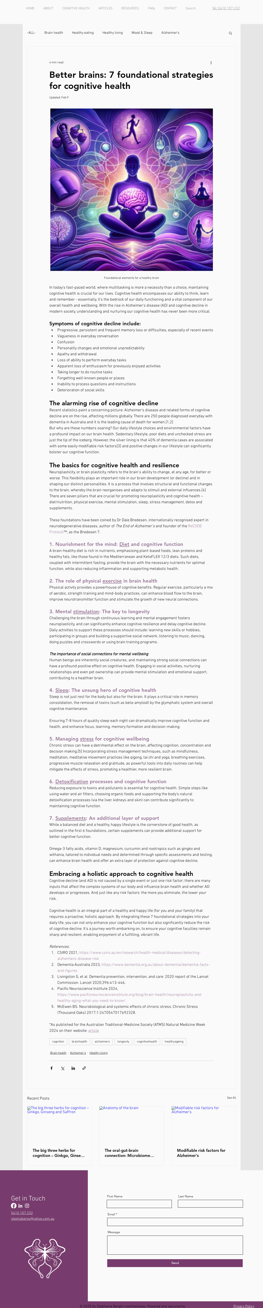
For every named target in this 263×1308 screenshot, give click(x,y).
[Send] (175, 1263)
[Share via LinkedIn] (73, 1068)
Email (111, 1214)
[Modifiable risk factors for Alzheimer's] (204, 1124)
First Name (114, 1196)
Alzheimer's (170, 33)
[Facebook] (13, 1205)
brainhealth (79, 1042)
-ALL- (31, 33)
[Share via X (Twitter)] (62, 1068)
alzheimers (102, 1042)
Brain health (53, 33)
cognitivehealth (147, 1042)
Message (114, 1232)
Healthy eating (83, 33)
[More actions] (211, 62)
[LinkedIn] (20, 1205)
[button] (230, 33)
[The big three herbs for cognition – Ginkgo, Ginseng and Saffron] (59, 1124)
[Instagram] (27, 1205)
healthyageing (174, 1042)
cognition (58, 1042)
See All (231, 1098)
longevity (123, 1042)
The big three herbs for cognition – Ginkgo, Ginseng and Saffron (59, 1153)
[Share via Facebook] (51, 1068)
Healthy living (112, 33)
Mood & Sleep (142, 33)
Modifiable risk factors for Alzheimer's (201, 1153)
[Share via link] (84, 1068)
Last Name (185, 1196)
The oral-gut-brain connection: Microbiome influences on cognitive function (127, 1153)
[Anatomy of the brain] (131, 1124)
